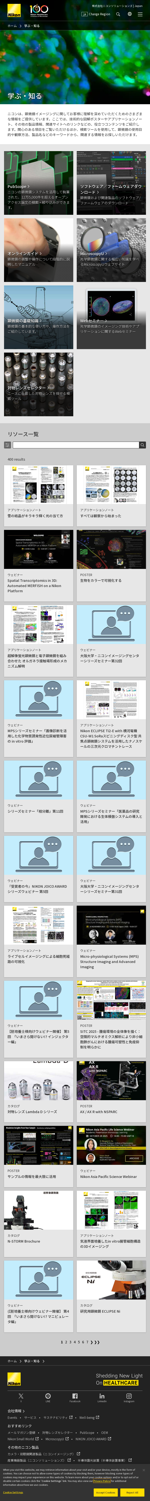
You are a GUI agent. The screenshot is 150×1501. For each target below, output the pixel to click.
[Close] (144, 1470)
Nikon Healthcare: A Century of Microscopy (39, 10)
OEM (104, 1432)
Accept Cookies (105, 1492)
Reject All (132, 1492)
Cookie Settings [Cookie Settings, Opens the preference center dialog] (13, 1492)
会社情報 (14, 1410)
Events (12, 1417)
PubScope (87, 1432)
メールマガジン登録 (21, 1432)
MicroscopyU (55, 1439)
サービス (30, 1417)
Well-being (86, 1417)
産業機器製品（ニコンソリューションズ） (37, 1460)
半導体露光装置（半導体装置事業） (102, 1460)
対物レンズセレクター (57, 1432)
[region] (75, 1482)
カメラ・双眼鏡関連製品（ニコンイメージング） (41, 1454)
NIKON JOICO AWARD (91, 1439)
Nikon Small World (21, 1439)
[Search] (76, 445)
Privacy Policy (102, 1481)
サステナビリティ (55, 1417)
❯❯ (96, 1342)
